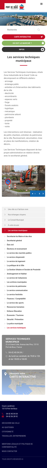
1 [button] (32, 192)
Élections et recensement (15, 249)
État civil (9, 245)
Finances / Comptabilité (15, 299)
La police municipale (13, 324)
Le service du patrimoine (15, 286)
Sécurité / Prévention (13, 319)
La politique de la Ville (14, 265)
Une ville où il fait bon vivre (16, 209)
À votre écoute (11, 225)
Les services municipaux (15, 230)
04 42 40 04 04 (12, 414)
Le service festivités (13, 295)
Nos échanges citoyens (15, 215)
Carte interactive (28, 36)
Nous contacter (9, 451)
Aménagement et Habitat (15, 274)
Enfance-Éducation (13, 311)
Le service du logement (14, 261)
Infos (31, 49)
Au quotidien (8, 427)
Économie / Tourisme (14, 315)
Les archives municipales (15, 282)
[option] (23, 181)
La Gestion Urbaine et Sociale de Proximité (22, 270)
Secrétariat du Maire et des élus (18, 236)
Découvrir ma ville (11, 423)
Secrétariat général (13, 241)
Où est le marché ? (28, 43)
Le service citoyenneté (14, 257)
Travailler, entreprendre (14, 436)
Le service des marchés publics (18, 253)
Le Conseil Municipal (14, 220)
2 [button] (35, 192)
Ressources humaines (14, 307)
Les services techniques (15, 328)
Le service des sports (14, 303)
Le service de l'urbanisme (15, 278)
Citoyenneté (7, 432)
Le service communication (16, 290)
